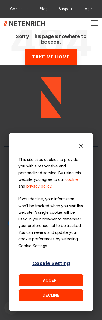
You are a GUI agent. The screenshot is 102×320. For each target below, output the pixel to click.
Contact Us (19, 9)
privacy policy (38, 186)
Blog (44, 9)
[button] (94, 22)
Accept (51, 280)
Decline (51, 295)
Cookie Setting (51, 263)
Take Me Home (51, 57)
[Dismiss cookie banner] (81, 147)
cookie (71, 179)
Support (65, 9)
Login (87, 9)
